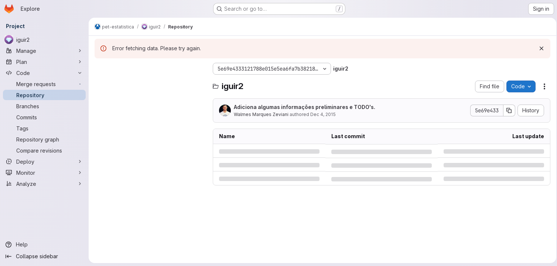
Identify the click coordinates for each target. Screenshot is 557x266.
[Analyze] (44, 183)
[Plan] (44, 62)
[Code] (44, 73)
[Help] (44, 244)
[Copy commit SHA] (507, 110)
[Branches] (44, 106)
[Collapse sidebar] (44, 256)
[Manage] (44, 50)
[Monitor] (44, 172)
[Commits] (44, 117)
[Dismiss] (539, 48)
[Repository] (44, 95)
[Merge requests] (44, 84)
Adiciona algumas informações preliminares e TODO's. (304, 107)
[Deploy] (44, 161)
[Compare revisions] (44, 150)
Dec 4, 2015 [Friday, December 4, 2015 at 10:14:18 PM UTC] (323, 114)
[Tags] (44, 128)
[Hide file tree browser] (100, 69)
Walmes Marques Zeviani (261, 114)
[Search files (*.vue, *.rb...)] (150, 83)
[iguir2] (44, 39)
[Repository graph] (44, 139)
